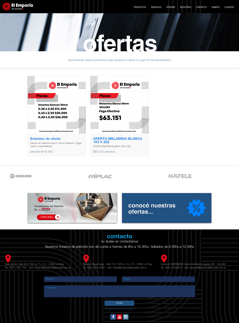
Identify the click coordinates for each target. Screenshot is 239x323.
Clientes (229, 7)
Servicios (156, 7)
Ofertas (170, 7)
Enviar (119, 303)
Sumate (216, 7)
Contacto (201, 7)
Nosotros (185, 7)
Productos (140, 7)
